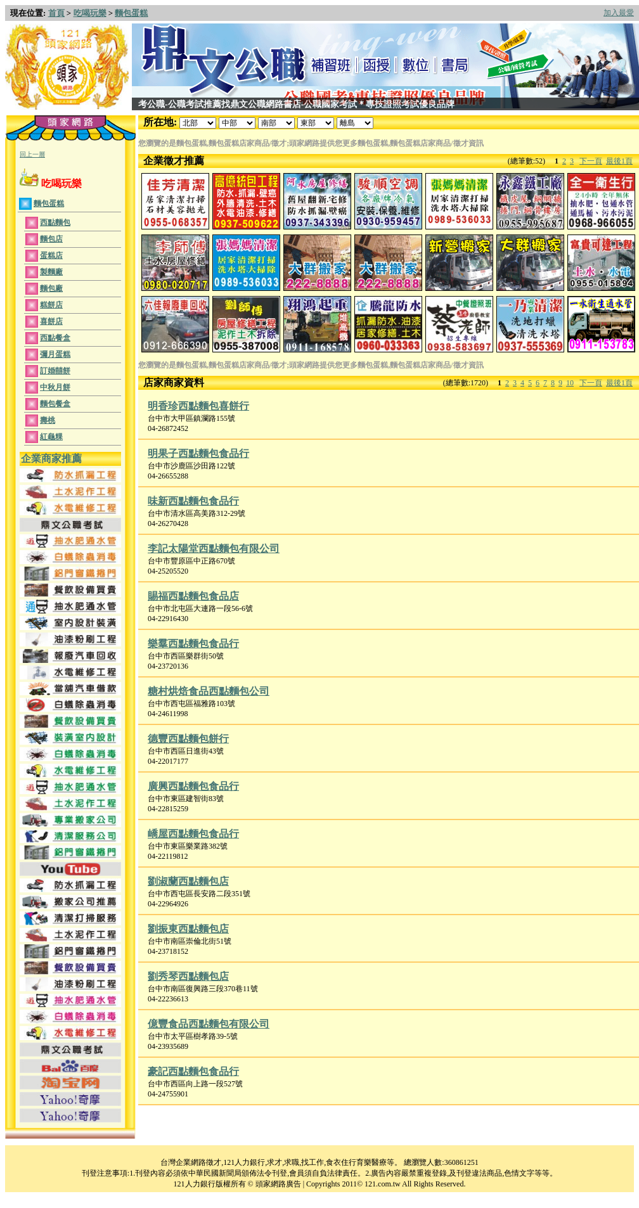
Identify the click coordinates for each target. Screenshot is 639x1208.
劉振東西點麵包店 (188, 928)
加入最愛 (619, 12)
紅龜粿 (51, 436)
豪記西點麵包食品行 (193, 1071)
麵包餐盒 (55, 403)
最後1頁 (619, 161)
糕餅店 (51, 304)
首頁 (56, 13)
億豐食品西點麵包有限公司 (208, 1023)
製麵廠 (51, 271)
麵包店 (51, 239)
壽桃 (47, 420)
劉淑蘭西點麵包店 (188, 881)
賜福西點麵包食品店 (193, 596)
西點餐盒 (55, 337)
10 (570, 382)
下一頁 (590, 161)
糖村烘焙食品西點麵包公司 (208, 691)
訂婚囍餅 (55, 370)
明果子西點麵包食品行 (198, 453)
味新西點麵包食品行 (193, 501)
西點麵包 (55, 222)
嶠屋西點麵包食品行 (193, 833)
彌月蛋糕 (55, 354)
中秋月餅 (55, 387)
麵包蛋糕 (131, 13)
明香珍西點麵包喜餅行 (198, 406)
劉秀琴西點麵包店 (188, 976)
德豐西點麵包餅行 (188, 738)
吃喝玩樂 (90, 13)
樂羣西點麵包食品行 (193, 643)
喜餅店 (51, 321)
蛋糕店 (51, 255)
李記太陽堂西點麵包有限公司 (214, 548)
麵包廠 (51, 288)
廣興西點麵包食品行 (193, 786)
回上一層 (32, 154)
